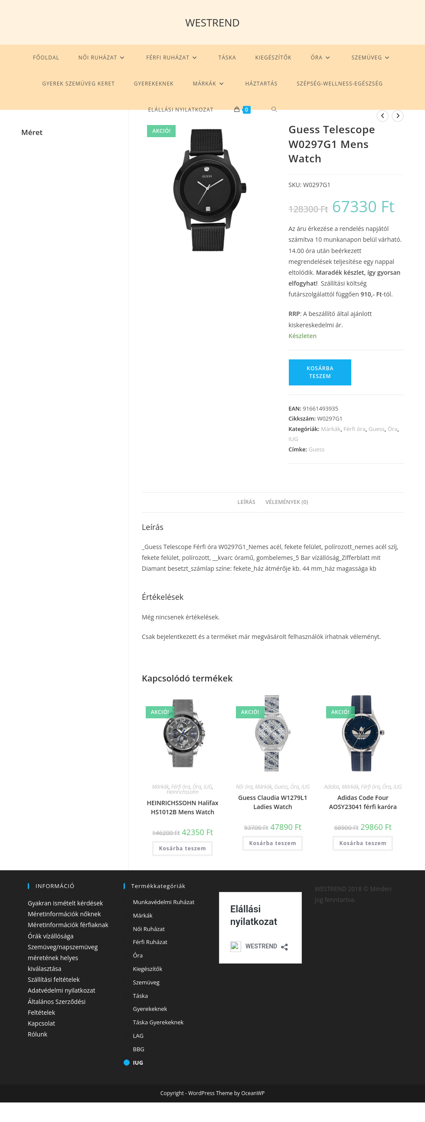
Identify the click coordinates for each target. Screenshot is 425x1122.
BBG (138, 1049)
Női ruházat (149, 929)
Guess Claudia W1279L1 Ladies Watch (272, 802)
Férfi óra (354, 429)
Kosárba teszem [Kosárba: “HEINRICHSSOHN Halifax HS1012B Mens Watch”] (183, 848)
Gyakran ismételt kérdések (65, 903)
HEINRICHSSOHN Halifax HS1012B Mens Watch (182, 807)
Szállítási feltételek (54, 979)
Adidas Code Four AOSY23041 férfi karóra (363, 802)
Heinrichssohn (183, 792)
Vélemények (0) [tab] (286, 502)
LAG (138, 1036)
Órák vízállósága (51, 936)
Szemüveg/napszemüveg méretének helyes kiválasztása (63, 958)
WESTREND (212, 22)
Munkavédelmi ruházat (164, 902)
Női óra (244, 786)
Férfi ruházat (150, 942)
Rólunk (37, 1034)
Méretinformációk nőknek (64, 914)
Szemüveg (146, 982)
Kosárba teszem (320, 372)
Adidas (331, 786)
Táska (140, 996)
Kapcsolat (41, 1023)
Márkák (330, 429)
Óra (393, 429)
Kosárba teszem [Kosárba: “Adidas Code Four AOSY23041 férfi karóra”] (363, 843)
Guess (377, 429)
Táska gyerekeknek (158, 1022)
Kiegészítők (148, 969)
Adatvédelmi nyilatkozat (61, 990)
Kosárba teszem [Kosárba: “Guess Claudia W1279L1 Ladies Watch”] (273, 843)
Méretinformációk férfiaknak (68, 925)
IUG (293, 439)
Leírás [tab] (246, 502)
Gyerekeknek (150, 1009)
